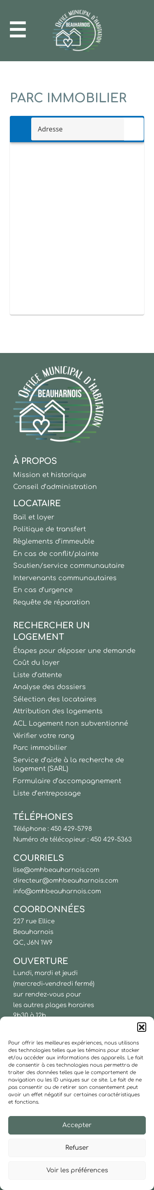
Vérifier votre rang (43, 736)
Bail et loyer (33, 517)
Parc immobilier (40, 748)
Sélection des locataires (55, 699)
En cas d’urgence (43, 590)
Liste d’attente (37, 675)
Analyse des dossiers (49, 687)
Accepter (77, 1125)
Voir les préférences (77, 1170)
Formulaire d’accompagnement (67, 781)
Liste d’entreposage (47, 793)
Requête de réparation (51, 602)
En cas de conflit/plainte (56, 554)
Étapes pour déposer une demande (74, 651)
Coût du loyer (36, 662)
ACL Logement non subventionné (70, 723)
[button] (142, 1027)
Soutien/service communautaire (68, 566)
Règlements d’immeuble (53, 541)
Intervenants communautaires (65, 578)
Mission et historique (49, 475)
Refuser (77, 1147)
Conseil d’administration (55, 487)
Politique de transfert (49, 529)
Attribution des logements (58, 711)
